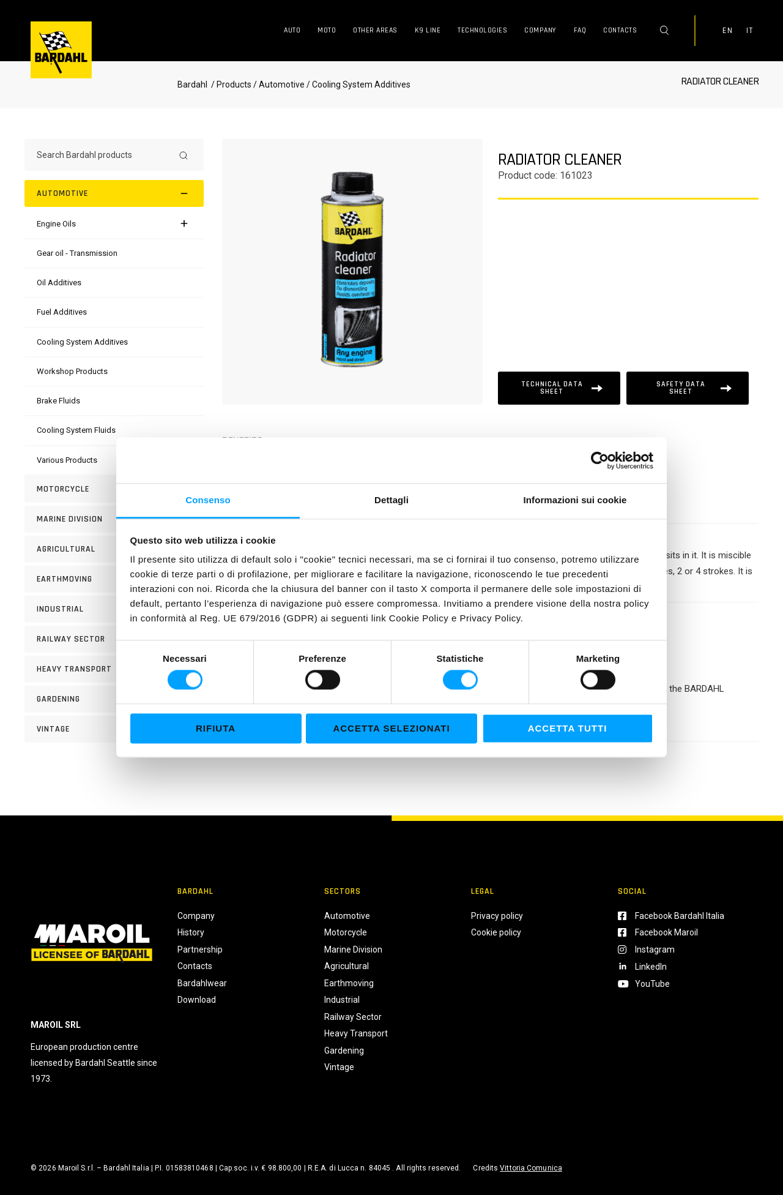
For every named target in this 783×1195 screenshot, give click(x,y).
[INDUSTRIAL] (114, 609)
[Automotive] (114, 193)
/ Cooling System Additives (357, 84)
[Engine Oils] (56, 223)
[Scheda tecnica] (559, 388)
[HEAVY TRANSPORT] (114, 669)
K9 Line (428, 30)
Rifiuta (216, 728)
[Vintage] (114, 729)
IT (749, 30)
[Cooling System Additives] (82, 342)
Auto (292, 30)
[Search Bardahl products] (103, 155)
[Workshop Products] (72, 371)
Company (540, 30)
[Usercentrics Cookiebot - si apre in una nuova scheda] (599, 460)
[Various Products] (67, 460)
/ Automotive (279, 84)
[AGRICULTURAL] (114, 549)
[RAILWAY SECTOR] (114, 639)
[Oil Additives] (59, 282)
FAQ (580, 30)
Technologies (482, 30)
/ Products (230, 84)
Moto (326, 30)
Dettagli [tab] (391, 500)
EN (727, 30)
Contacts (620, 30)
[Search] (183, 155)
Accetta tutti (567, 728)
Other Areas (375, 30)
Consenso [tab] (207, 500)
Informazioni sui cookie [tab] (575, 500)
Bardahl (192, 84)
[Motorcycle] (114, 489)
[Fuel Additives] (62, 312)
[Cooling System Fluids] (76, 430)
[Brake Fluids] (58, 400)
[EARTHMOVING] (114, 579)
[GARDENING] (114, 699)
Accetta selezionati (391, 728)
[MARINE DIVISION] (114, 519)
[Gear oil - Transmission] (77, 253)
